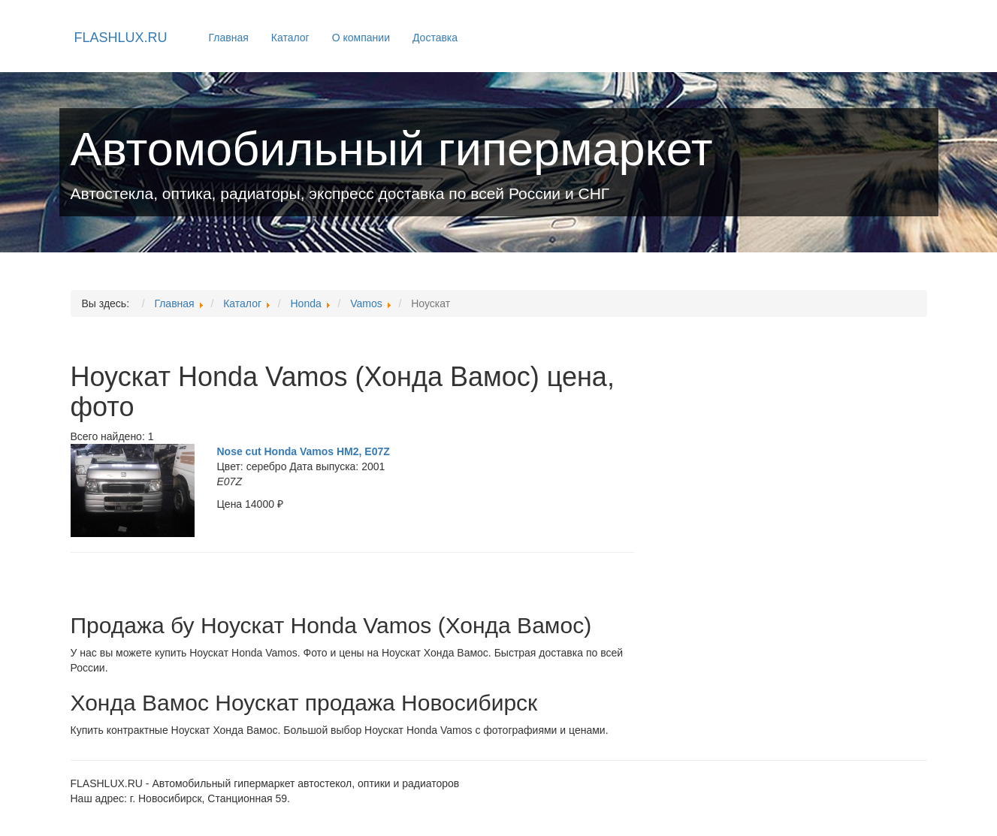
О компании (361, 38)
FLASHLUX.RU (121, 37)
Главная (229, 38)
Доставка (435, 38)
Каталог (290, 38)
